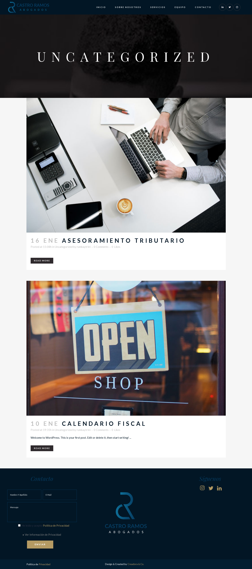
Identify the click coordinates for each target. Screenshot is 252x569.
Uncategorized (64, 246)
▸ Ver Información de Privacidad (42, 534)
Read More (42, 260)
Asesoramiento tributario (124, 240)
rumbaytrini (84, 246)
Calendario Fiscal (104, 423)
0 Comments (101, 246)
